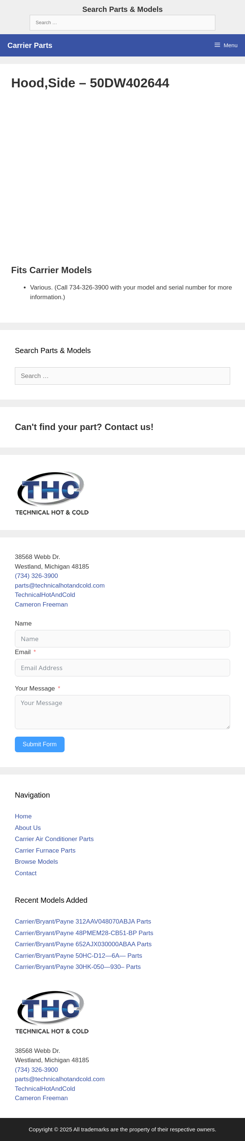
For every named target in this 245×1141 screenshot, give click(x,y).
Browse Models (36, 861)
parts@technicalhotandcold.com (60, 585)
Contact (26, 873)
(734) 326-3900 (36, 575)
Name (23, 623)
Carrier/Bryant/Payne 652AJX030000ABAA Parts (83, 944)
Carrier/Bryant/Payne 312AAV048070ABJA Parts (83, 921)
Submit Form (40, 744)
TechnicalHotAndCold (45, 594)
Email (23, 652)
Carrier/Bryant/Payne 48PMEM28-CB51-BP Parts (84, 933)
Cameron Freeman (41, 604)
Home (23, 816)
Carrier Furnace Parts (45, 850)
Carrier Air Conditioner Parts (54, 839)
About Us (28, 827)
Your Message (35, 688)
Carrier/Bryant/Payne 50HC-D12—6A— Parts (78, 955)
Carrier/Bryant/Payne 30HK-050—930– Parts (78, 966)
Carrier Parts (29, 45)
